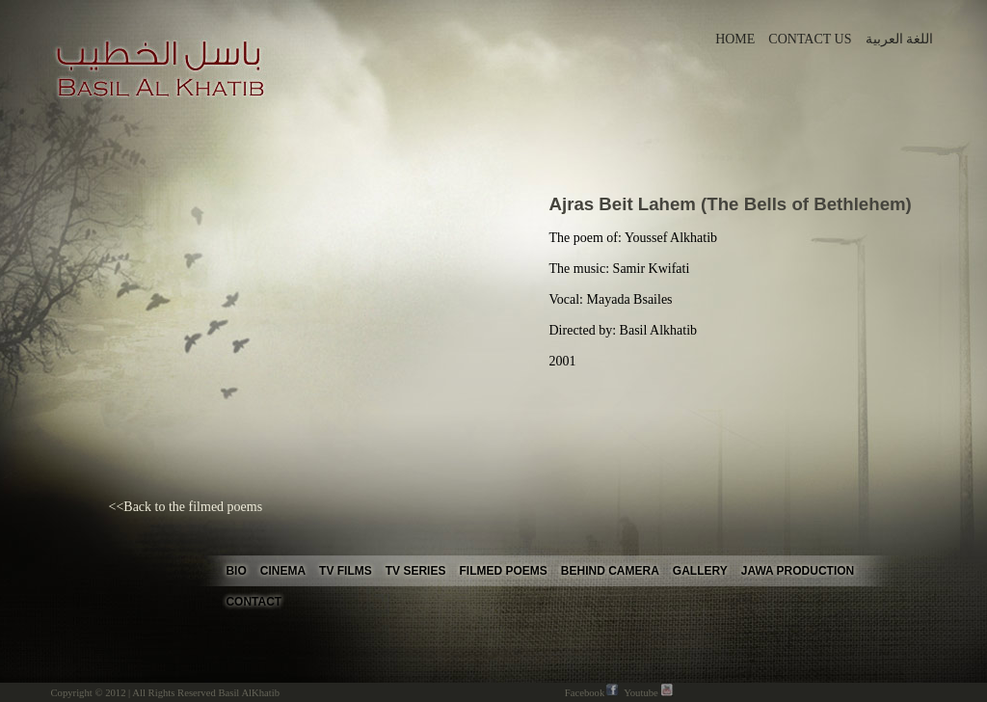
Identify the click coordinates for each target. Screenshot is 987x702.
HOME (737, 39)
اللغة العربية (900, 39)
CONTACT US (811, 39)
